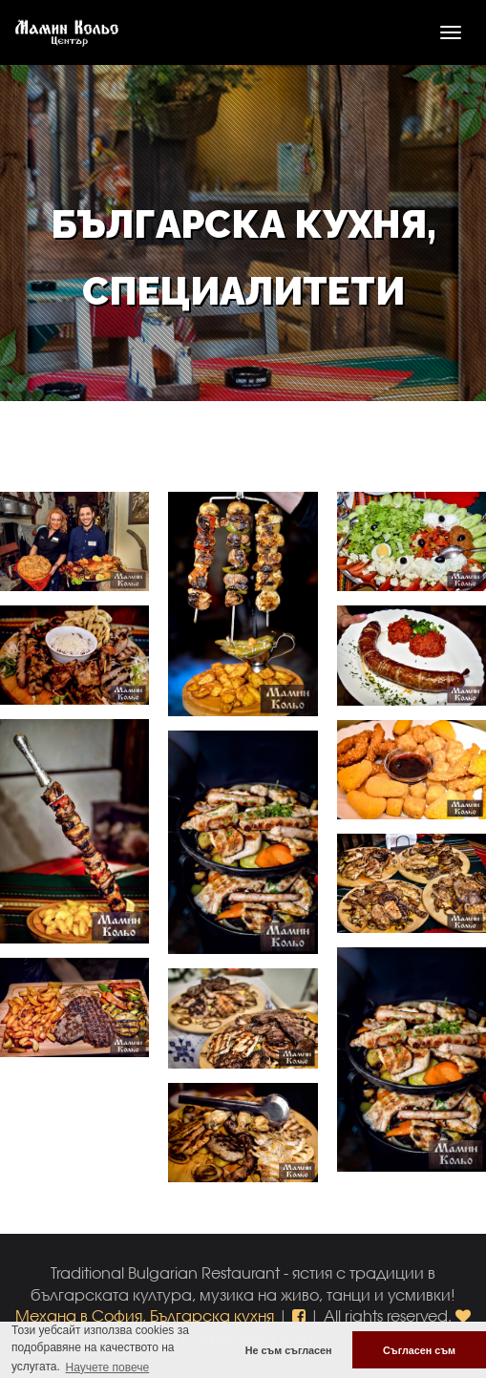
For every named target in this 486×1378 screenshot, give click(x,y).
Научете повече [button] (107, 1367)
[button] (300, 1315)
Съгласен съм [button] (419, 1350)
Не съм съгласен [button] (288, 1350)
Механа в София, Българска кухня (144, 1315)
